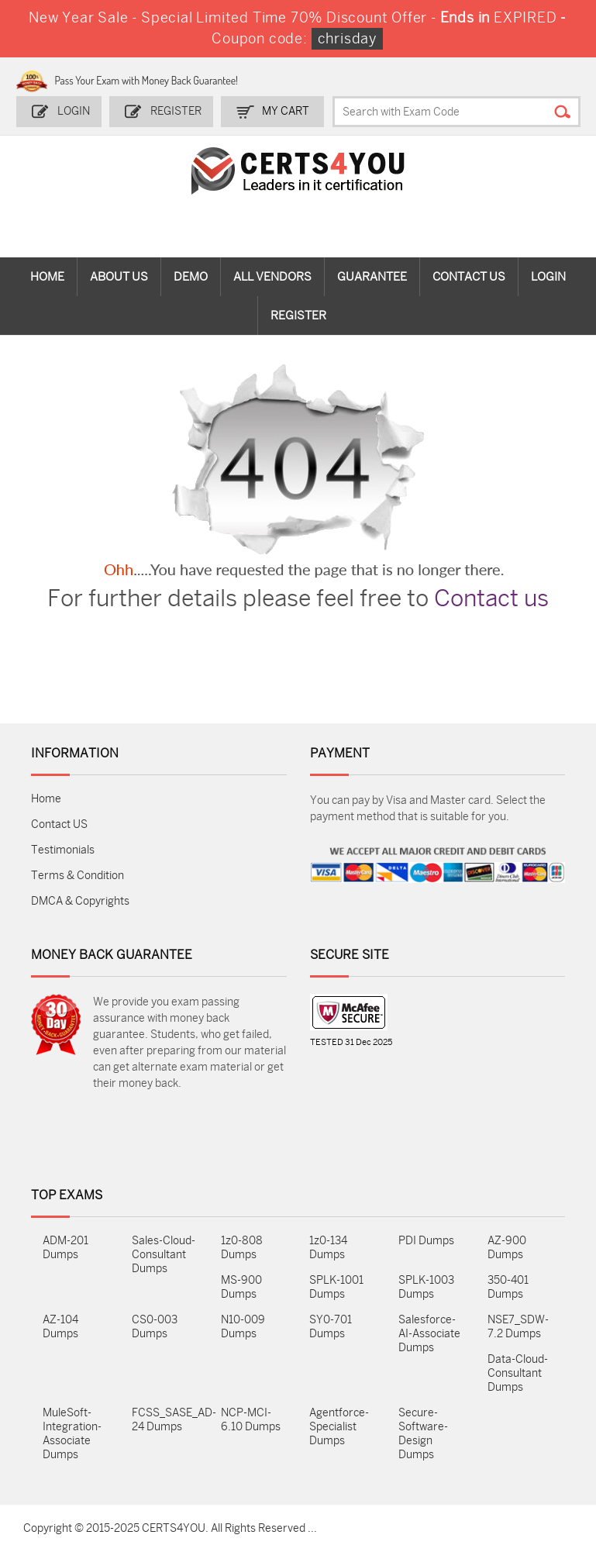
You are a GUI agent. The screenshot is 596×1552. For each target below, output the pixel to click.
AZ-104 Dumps (60, 1327)
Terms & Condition (77, 875)
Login (73, 111)
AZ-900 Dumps (506, 1248)
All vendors (272, 277)
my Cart (285, 111)
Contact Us (468, 277)
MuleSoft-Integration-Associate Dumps (72, 1434)
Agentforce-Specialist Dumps (339, 1427)
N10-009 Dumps (243, 1327)
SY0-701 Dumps (330, 1327)
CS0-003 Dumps (154, 1327)
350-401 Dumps (508, 1287)
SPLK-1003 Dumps (426, 1287)
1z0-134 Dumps (328, 1248)
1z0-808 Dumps (242, 1248)
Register (176, 111)
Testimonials (63, 850)
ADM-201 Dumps (65, 1248)
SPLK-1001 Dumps (336, 1287)
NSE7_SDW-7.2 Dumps (518, 1327)
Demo (191, 277)
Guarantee (372, 277)
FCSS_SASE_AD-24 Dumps (165, 1420)
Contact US (59, 824)
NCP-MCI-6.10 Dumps (251, 1420)
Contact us (491, 598)
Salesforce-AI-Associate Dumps (429, 1334)
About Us (119, 277)
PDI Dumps (426, 1241)
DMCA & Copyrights (80, 901)
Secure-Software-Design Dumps (423, 1434)
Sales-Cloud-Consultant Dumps (163, 1254)
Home (47, 277)
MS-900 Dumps (241, 1287)
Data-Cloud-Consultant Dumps (517, 1373)
